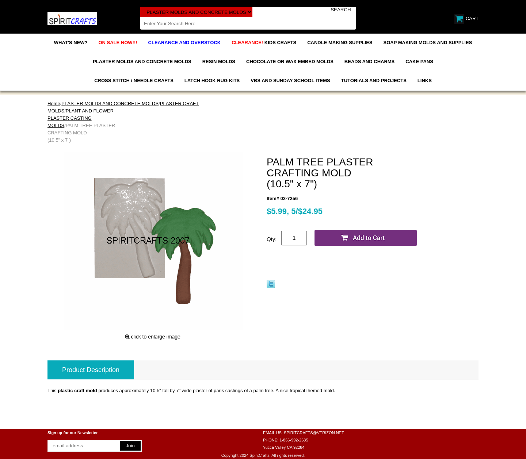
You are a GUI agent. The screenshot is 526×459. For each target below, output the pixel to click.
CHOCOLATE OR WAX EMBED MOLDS (289, 61)
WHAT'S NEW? (71, 42)
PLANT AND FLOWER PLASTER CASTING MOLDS (80, 118)
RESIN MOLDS (218, 61)
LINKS (425, 80)
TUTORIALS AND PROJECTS (374, 80)
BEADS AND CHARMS (369, 61)
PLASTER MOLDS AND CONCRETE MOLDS (142, 61)
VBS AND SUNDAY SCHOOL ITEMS (290, 80)
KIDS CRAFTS (264, 42)
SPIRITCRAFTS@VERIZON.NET (314, 433)
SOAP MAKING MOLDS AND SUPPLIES (428, 42)
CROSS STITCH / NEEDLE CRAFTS (134, 80)
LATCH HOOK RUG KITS (212, 80)
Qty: (272, 239)
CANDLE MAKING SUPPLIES (339, 42)
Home (53, 103)
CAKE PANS (419, 61)
